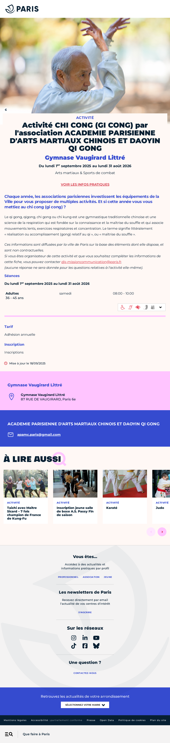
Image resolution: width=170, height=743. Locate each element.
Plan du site (158, 720)
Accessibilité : (56, 720)
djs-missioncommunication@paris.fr (91, 262)
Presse (91, 720)
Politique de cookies (132, 720)
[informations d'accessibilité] (142, 307)
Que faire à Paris (36, 734)
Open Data (107, 720)
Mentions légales (15, 720)
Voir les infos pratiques (85, 184)
